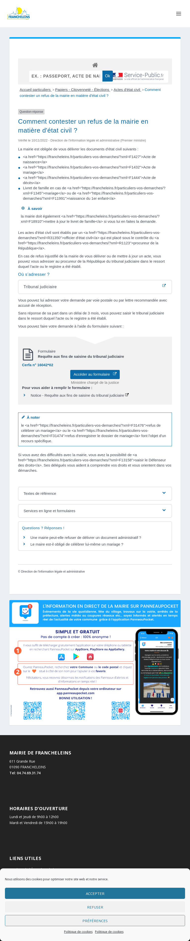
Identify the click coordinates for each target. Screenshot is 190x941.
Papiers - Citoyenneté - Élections (82, 89)
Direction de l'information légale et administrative (53, 571)
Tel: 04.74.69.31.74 (25, 773)
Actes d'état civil (127, 89)
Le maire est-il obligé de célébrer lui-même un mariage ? (76, 544)
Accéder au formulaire (94, 374)
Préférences (95, 920)
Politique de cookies (78, 932)
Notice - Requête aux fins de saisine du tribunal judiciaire (80, 395)
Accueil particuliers (35, 89)
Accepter (95, 893)
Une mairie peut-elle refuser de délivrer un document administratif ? (85, 537)
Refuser (95, 907)
